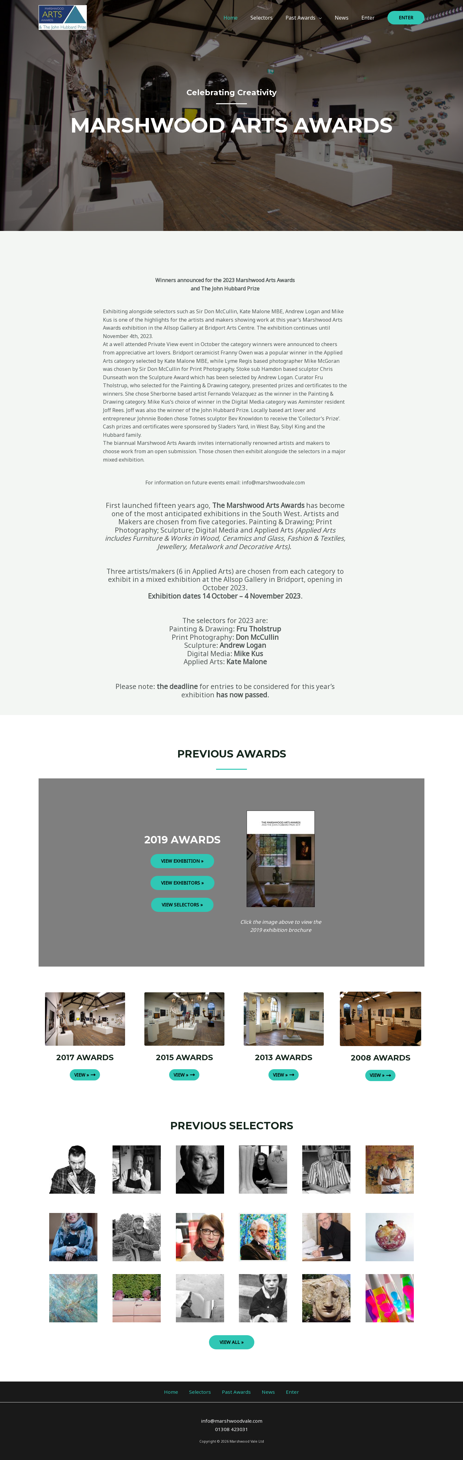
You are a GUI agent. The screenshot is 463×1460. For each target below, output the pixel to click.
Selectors (205, 1391)
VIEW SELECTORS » (182, 905)
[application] (325, 17)
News (263, 1391)
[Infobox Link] (389, 1169)
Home (182, 1391)
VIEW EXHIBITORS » (182, 883)
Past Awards (236, 1391)
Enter (281, 1391)
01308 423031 (231, 1429)
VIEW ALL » (232, 1342)
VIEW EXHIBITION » (182, 861)
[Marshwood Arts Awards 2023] (63, 17)
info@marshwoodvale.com (231, 1420)
